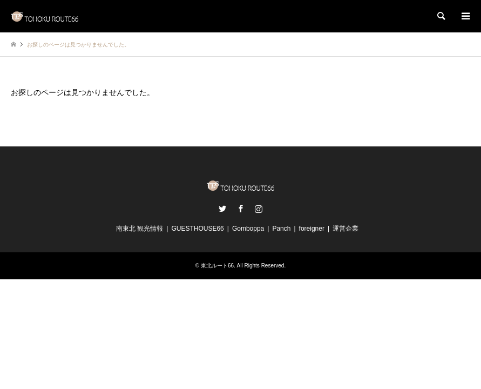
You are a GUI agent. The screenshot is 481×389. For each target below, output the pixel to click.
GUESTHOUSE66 (197, 228)
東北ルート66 (217, 266)
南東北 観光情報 (139, 228)
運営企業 (345, 228)
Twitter (222, 208)
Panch (281, 228)
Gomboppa (248, 228)
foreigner (311, 228)
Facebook (241, 208)
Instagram (258, 208)
